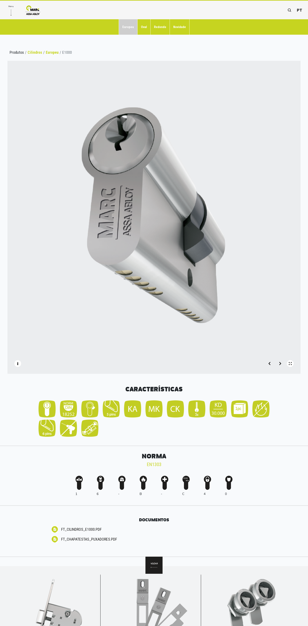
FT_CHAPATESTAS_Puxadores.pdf (89, 539)
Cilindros (35, 52)
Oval (144, 27)
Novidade (179, 27)
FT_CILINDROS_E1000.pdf (81, 529)
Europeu (128, 27)
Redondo (160, 27)
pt (299, 10)
